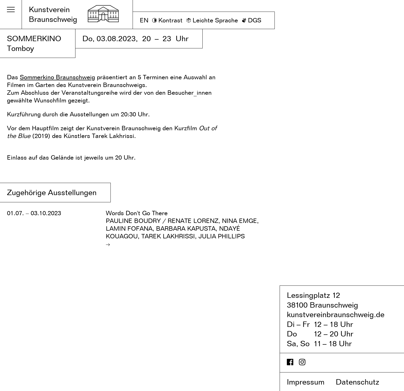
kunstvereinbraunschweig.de (335, 314)
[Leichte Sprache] (212, 20)
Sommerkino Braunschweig (57, 77)
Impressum (310, 381)
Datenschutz (363, 381)
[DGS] (251, 20)
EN (144, 20)
